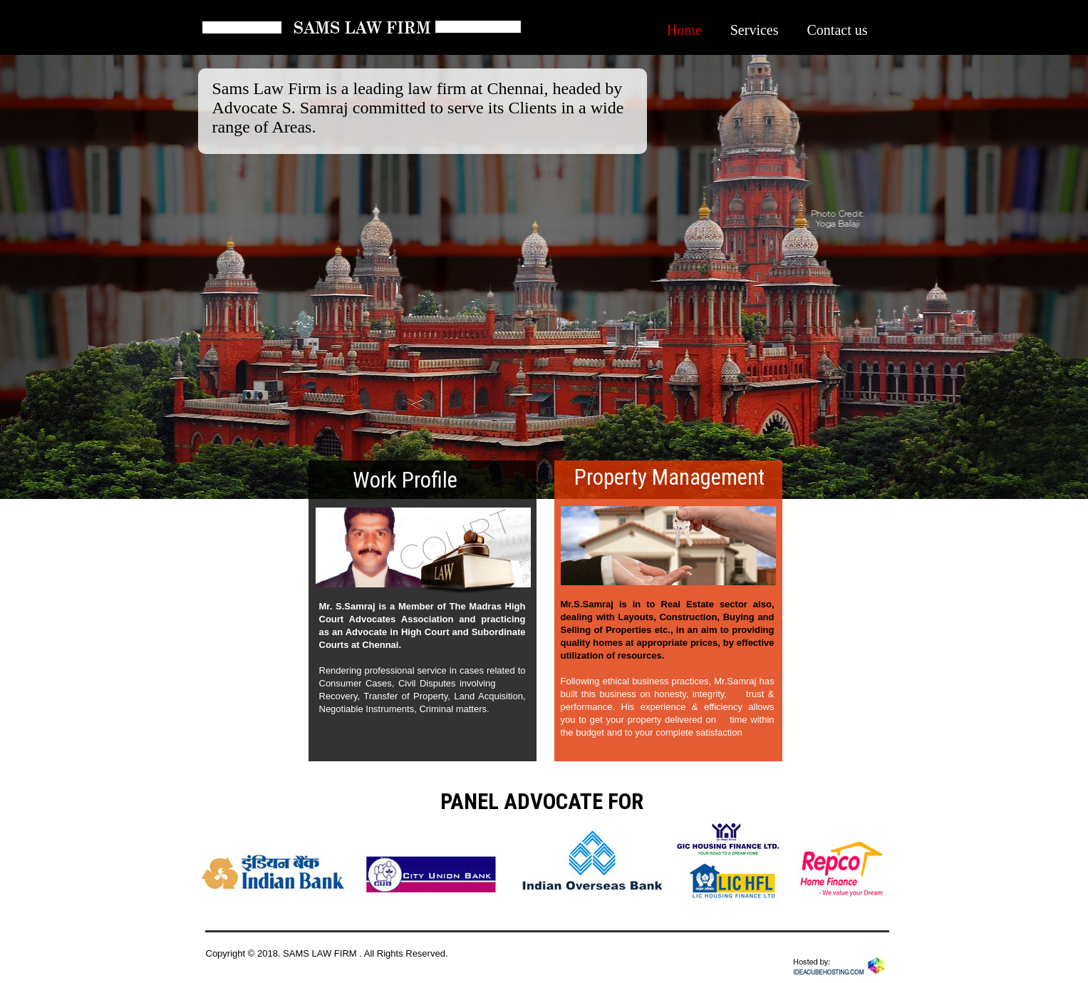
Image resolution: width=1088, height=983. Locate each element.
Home (684, 30)
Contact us (837, 30)
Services (754, 30)
